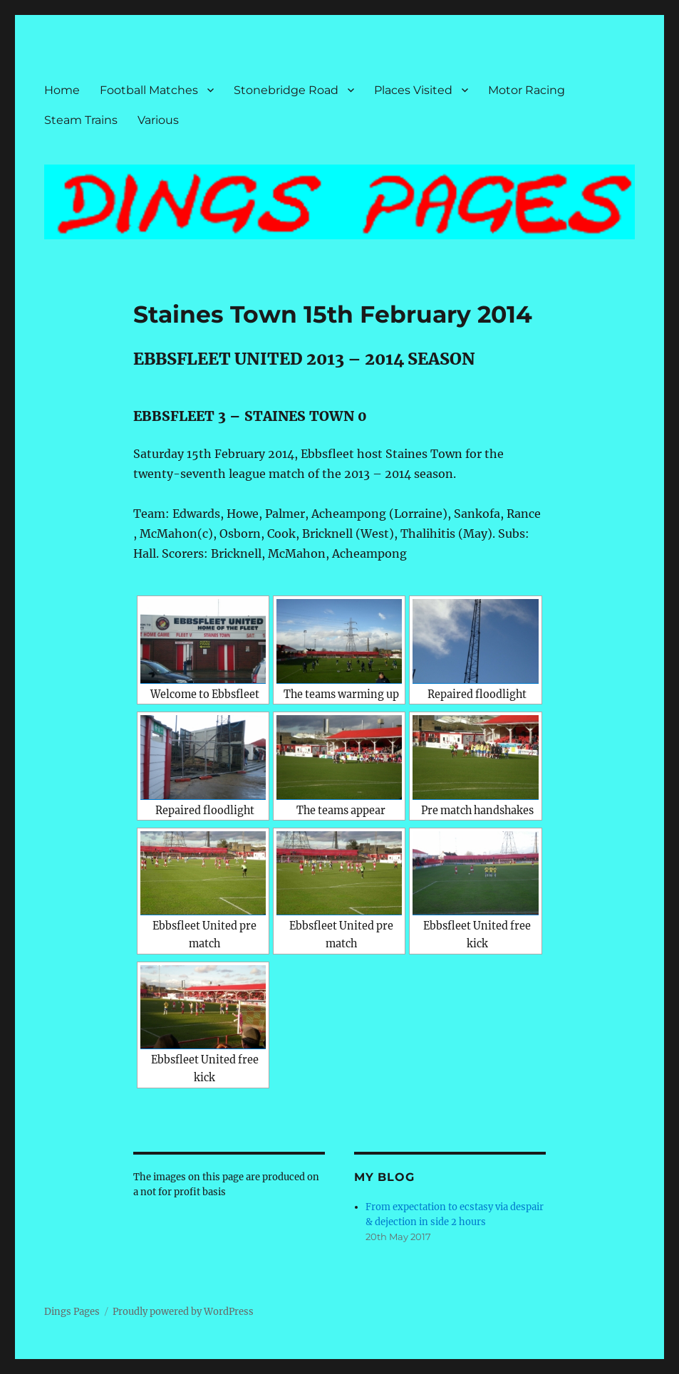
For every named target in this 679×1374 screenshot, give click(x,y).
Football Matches (149, 90)
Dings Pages (72, 1312)
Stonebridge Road (286, 90)
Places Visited (413, 90)
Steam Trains (81, 120)
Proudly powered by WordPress (183, 1312)
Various (158, 120)
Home (62, 90)
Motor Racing (526, 90)
